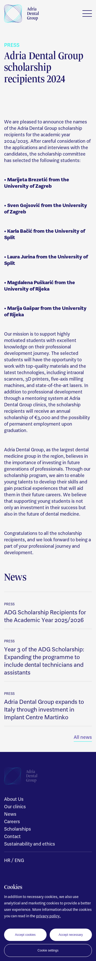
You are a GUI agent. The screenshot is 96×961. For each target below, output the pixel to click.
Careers (12, 821)
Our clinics (15, 806)
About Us (14, 799)
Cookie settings (47, 950)
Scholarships (17, 829)
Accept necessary (71, 935)
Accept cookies (25, 935)
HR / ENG (14, 860)
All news (83, 737)
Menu (87, 13)
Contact (12, 836)
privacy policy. (48, 915)
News (10, 814)
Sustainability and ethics (29, 844)
